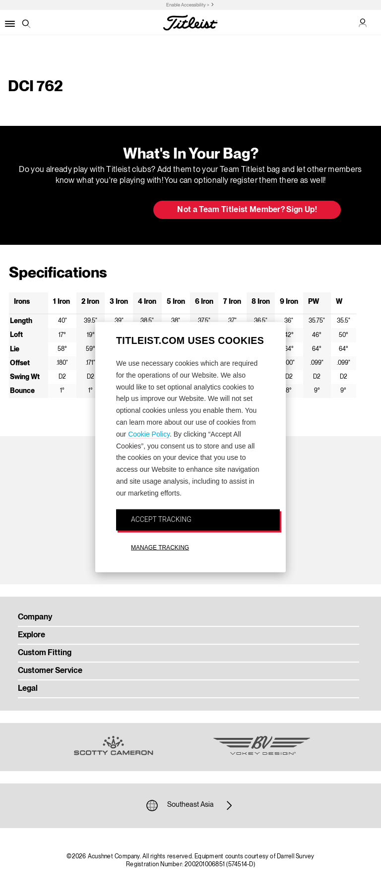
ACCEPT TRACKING (161, 519)
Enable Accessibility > (187, 5)
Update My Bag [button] (93, 210)
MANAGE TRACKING (160, 547)
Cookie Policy (149, 434)
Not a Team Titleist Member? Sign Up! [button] (247, 210)
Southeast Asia (190, 805)
